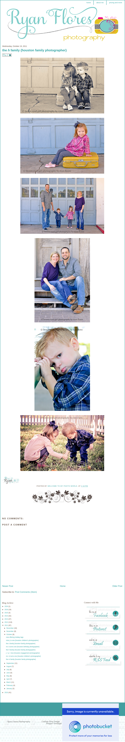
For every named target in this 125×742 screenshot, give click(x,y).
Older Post (117, 586)
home (88, 3)
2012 (7, 622)
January (9, 688)
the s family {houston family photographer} (20, 643)
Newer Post (7, 586)
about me (100, 3)
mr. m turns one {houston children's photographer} (23, 656)
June (8, 673)
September (10, 663)
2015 (7, 613)
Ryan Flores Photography (18, 722)
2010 (7, 692)
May (8, 676)
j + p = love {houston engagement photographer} (23, 653)
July (8, 670)
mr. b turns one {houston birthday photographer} (22, 647)
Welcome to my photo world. (63, 486)
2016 (7, 610)
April (8, 679)
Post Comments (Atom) (26, 592)
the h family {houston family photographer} (21, 650)
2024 (7, 606)
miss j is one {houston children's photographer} (22, 640)
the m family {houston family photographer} (21, 659)
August (9, 666)
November (10, 631)
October (9, 634)
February (9, 685)
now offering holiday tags (14, 637)
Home (63, 586)
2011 (7, 625)
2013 (7, 619)
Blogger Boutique (54, 723)
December (10, 628)
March (8, 682)
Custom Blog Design (51, 722)
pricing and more (115, 3)
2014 (7, 616)
